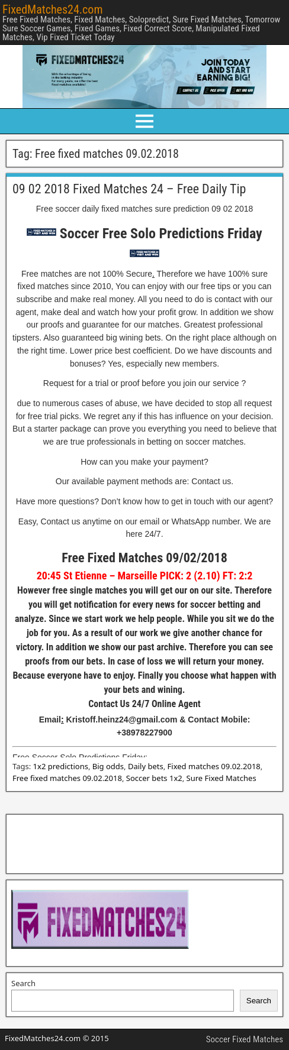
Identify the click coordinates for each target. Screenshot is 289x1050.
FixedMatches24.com (52, 9)
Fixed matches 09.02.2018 (214, 766)
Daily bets (145, 766)
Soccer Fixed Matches (244, 1039)
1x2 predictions (60, 766)
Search (23, 983)
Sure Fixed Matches (221, 778)
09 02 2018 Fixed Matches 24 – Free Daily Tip (129, 189)
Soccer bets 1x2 (154, 778)
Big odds (108, 766)
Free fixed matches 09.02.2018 (67, 778)
